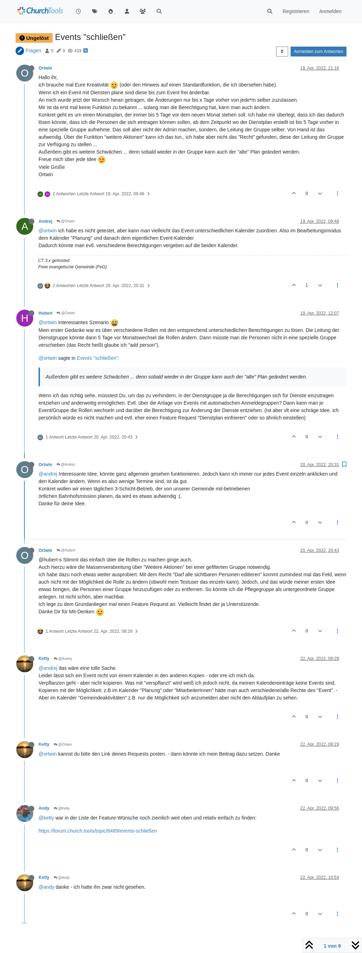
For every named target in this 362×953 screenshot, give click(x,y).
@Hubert (66, 550)
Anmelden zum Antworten (318, 51)
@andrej (48, 474)
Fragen (33, 50)
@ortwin (48, 230)
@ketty (46, 818)
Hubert (45, 313)
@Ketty (62, 808)
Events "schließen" (97, 358)
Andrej (45, 221)
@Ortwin (66, 221)
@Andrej (66, 464)
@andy (46, 887)
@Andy (62, 878)
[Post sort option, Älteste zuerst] (282, 51)
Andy (44, 808)
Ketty (44, 658)
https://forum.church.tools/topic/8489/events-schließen (98, 831)
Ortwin (45, 68)
